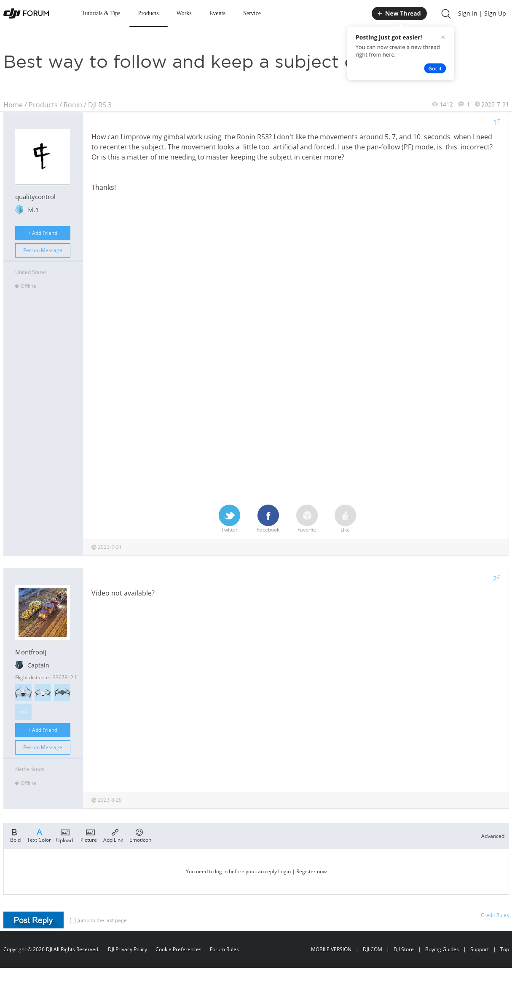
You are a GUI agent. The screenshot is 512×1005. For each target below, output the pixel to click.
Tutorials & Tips (101, 13)
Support (479, 949)
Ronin (73, 104)
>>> (23, 711)
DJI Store (404, 949)
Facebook (268, 519)
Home (13, 104)
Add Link (113, 835)
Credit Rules (495, 915)
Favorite (307, 519)
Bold (15, 835)
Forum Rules (224, 949)
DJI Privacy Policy (127, 949)
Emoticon (140, 835)
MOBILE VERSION (331, 949)
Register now (311, 871)
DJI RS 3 (100, 104)
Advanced (492, 836)
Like (345, 519)
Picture (88, 835)
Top (504, 949)
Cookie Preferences (178, 949)
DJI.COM (372, 949)
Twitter (229, 519)
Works (184, 13)
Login (284, 871)
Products (148, 13)
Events (217, 13)
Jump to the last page (98, 920)
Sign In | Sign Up (482, 13)
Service (252, 13)
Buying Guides (442, 949)
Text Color (39, 835)
